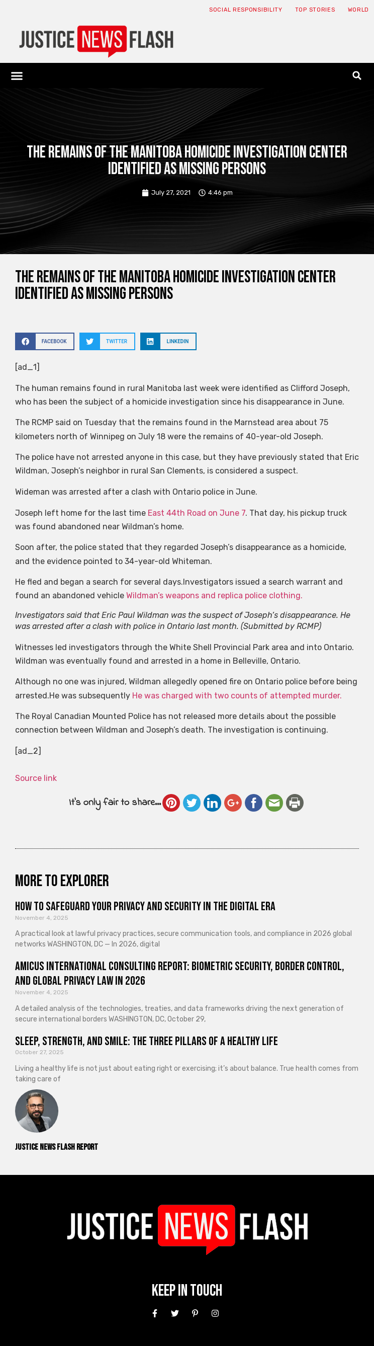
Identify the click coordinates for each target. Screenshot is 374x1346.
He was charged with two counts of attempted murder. (237, 695)
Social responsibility (246, 10)
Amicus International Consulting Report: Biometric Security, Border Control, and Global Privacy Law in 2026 (179, 973)
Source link (36, 778)
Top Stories (315, 10)
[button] (17, 75)
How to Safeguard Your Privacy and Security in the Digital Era (145, 906)
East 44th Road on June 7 (196, 513)
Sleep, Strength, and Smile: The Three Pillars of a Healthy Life (146, 1041)
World (358, 10)
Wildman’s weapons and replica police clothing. (214, 595)
